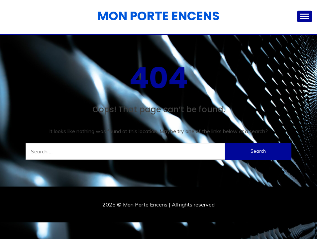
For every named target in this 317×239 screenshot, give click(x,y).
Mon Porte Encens (158, 16)
